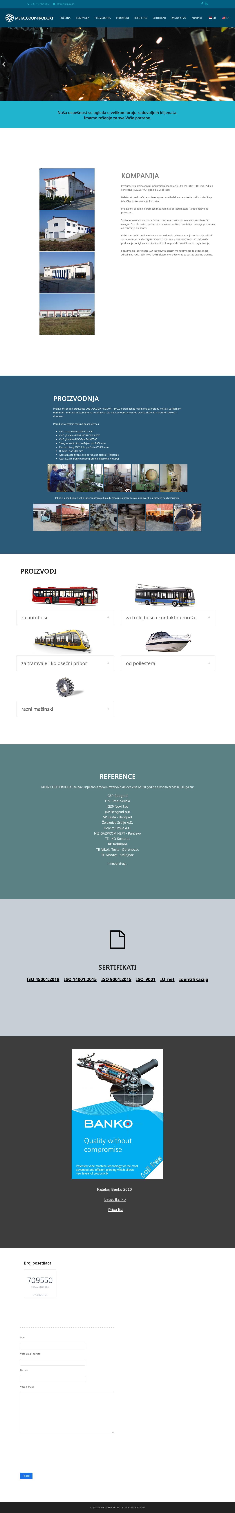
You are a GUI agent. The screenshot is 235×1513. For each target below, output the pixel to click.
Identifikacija (193, 904)
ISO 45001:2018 (43, 904)
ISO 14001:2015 (80, 904)
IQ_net (167, 904)
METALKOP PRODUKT (112, 1432)
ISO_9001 (146, 904)
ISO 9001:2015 (116, 904)
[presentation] (48, 1369)
